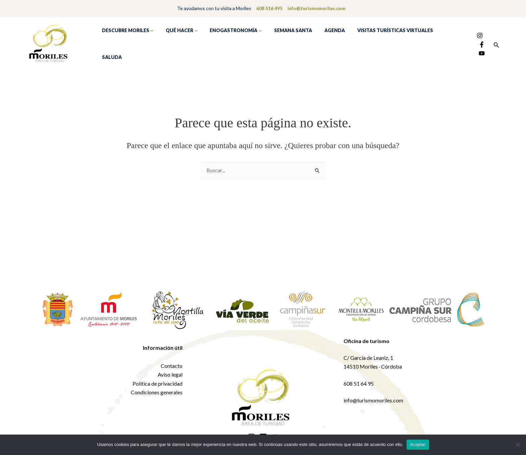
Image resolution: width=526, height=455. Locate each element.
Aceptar (418, 444)
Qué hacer (177, 42)
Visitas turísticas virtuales (378, 42)
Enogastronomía (228, 42)
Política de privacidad (157, 380)
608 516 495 (269, 8)
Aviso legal (170, 371)
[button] (496, 43)
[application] (150, 42)
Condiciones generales (156, 389)
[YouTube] (469, 47)
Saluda (435, 42)
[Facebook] (477, 38)
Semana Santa (282, 42)
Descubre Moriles (126, 42)
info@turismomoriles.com (316, 8)
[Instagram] (467, 38)
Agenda (321, 42)
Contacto (171, 362)
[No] (517, 444)
